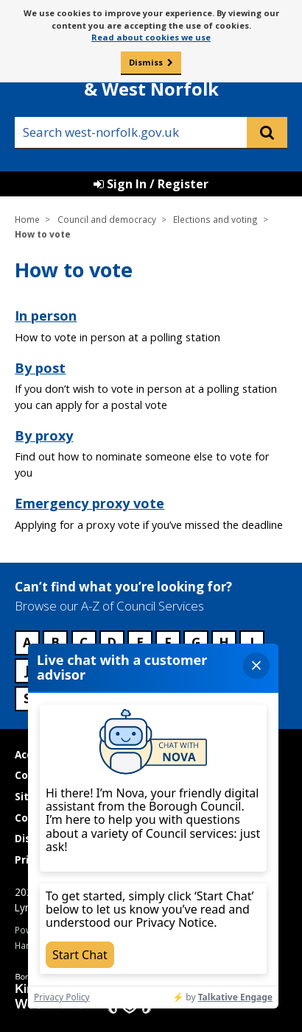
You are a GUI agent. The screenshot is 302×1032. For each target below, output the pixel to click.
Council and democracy (106, 219)
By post (40, 368)
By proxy (44, 435)
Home (27, 219)
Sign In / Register (151, 184)
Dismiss (146, 62)
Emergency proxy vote (89, 503)
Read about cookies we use (151, 37)
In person (46, 315)
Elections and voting (215, 219)
